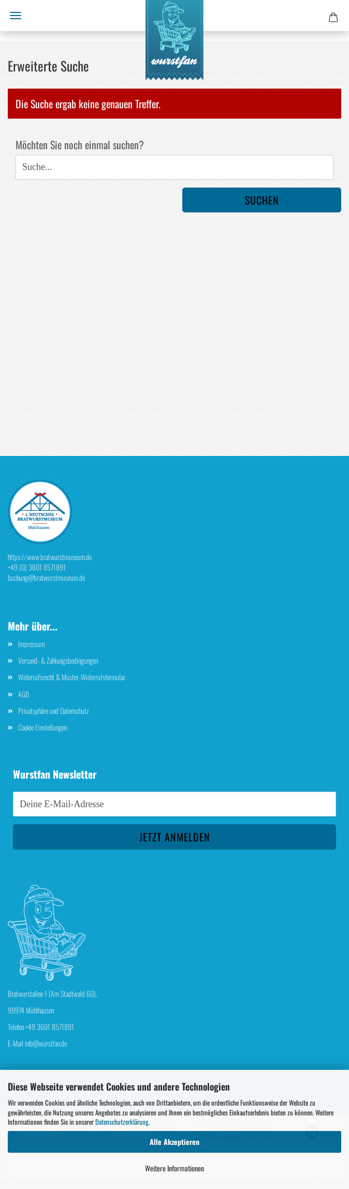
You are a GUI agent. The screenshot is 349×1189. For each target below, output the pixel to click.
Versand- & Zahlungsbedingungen (58, 660)
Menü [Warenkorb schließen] (15, 15)
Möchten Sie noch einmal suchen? (80, 144)
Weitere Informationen (174, 1168)
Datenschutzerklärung (122, 1121)
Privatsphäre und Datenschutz (53, 710)
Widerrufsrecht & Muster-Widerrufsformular (71, 676)
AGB (23, 694)
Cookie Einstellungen (42, 727)
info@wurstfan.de (46, 1043)
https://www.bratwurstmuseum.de (50, 556)
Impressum (31, 643)
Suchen (262, 200)
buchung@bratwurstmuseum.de (46, 577)
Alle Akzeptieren (174, 1141)
